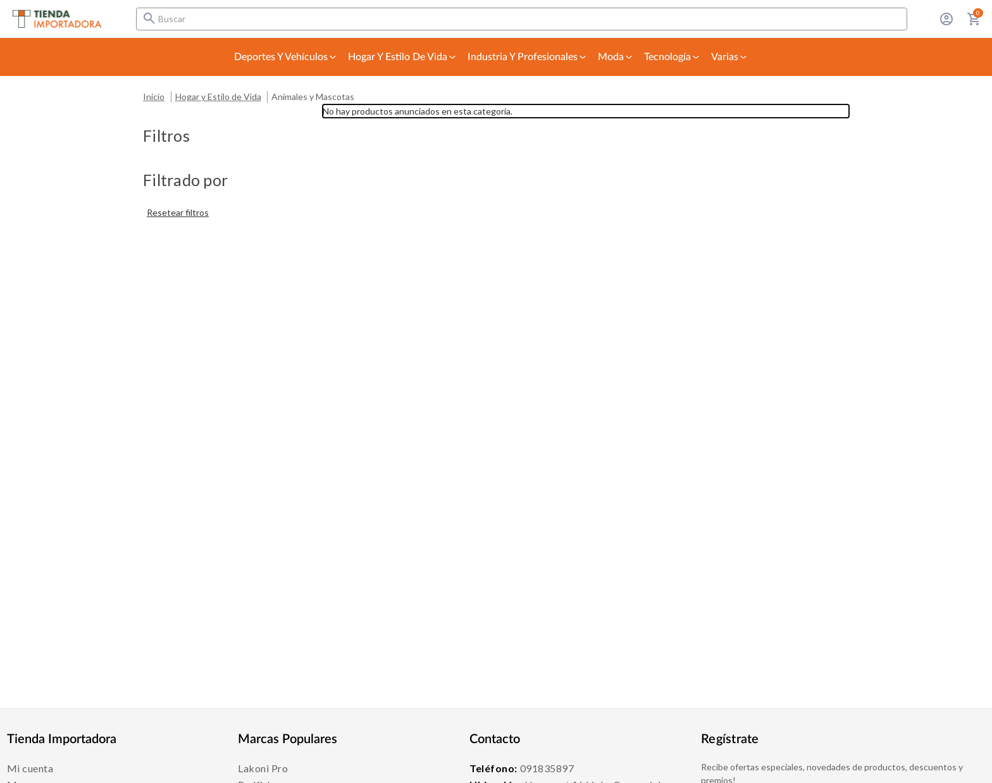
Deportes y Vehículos (286, 57)
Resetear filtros (178, 212)
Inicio (153, 96)
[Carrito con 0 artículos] (974, 19)
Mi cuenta (30, 768)
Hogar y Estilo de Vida (402, 57)
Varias (729, 57)
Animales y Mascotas (312, 96)
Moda (616, 57)
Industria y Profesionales (528, 57)
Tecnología (672, 57)
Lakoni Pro (263, 768)
